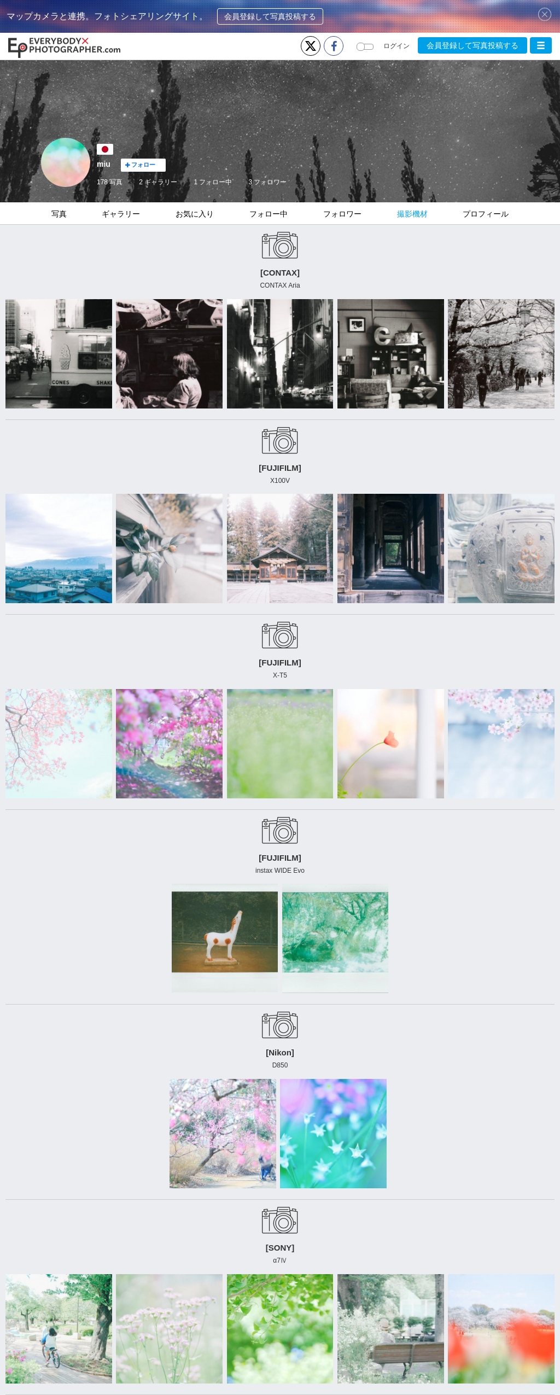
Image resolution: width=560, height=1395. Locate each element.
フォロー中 (213, 182)
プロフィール (486, 213)
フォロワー (267, 182)
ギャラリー (121, 213)
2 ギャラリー (158, 182)
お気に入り (195, 213)
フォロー (140, 164)
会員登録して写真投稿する (270, 16)
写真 (59, 213)
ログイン (396, 46)
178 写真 (109, 182)
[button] (541, 45)
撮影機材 (412, 213)
